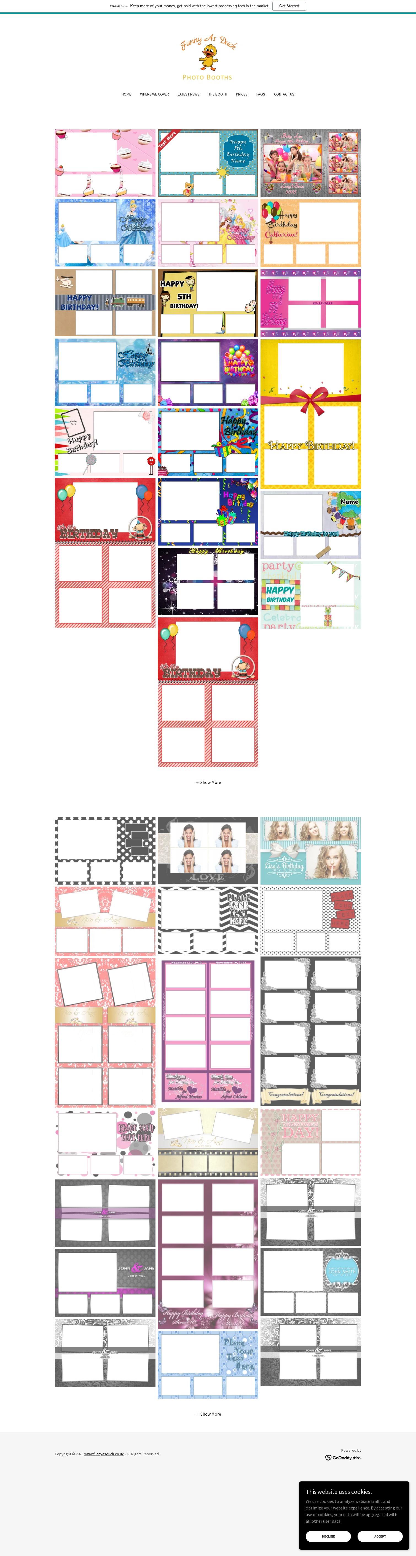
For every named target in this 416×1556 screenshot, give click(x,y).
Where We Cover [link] (154, 94)
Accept (380, 1536)
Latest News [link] (189, 94)
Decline (328, 1536)
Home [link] (126, 94)
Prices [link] (242, 94)
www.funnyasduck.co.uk (104, 1453)
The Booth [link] (217, 94)
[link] (208, 56)
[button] (208, 782)
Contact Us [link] (284, 94)
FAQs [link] (260, 94)
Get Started (289, 6)
